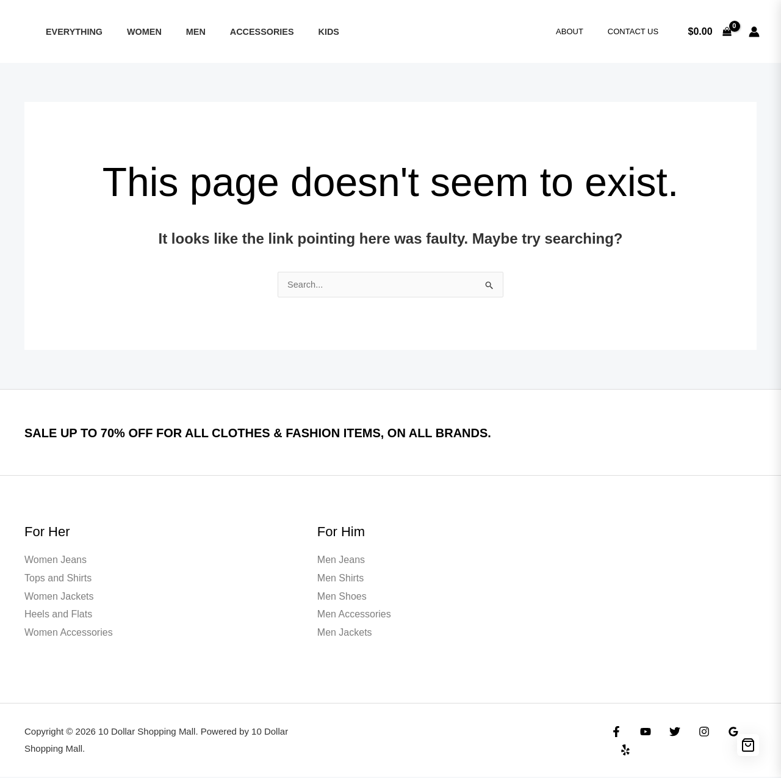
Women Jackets (59, 597)
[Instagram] (694, 741)
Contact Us (637, 31)
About (582, 31)
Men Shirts (340, 579)
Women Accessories (68, 633)
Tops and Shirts (58, 579)
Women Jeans (55, 561)
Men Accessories (354, 615)
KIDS (297, 32)
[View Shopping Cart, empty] (709, 32)
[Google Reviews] (721, 741)
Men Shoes (342, 597)
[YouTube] (642, 741)
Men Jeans (341, 561)
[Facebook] (616, 741)
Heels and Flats (58, 615)
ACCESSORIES (238, 32)
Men (179, 32)
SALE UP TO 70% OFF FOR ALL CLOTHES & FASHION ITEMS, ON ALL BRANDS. (327, 433)
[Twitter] (668, 741)
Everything (70, 32)
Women (134, 32)
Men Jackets (344, 633)
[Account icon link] (754, 31)
